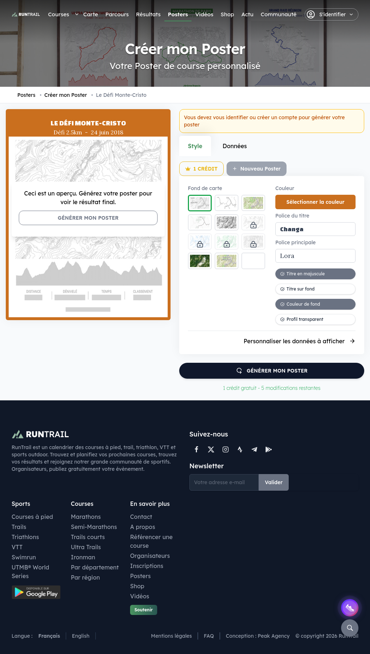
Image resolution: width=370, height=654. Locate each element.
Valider (274, 482)
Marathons (86, 516)
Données (235, 146)
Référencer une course (151, 541)
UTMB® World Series (30, 572)
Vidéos (204, 14)
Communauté (278, 14)
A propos (142, 526)
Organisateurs (150, 555)
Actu (247, 14)
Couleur (284, 188)
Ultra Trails (86, 547)
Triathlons (25, 537)
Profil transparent (301, 319)
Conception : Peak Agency (258, 636)
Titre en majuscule (302, 273)
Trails (19, 526)
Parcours (117, 14)
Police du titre (292, 215)
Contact (141, 516)
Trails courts (88, 537)
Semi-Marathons (94, 526)
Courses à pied (32, 516)
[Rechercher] (349, 628)
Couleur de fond (300, 304)
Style (195, 146)
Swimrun (24, 557)
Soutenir (143, 609)
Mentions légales (171, 636)
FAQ (209, 636)
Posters (178, 14)
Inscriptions (146, 565)
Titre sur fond (297, 289)
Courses (58, 14)
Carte (90, 14)
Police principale (295, 242)
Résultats (148, 14)
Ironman (83, 557)
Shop (227, 14)
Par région (85, 577)
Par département (95, 567)
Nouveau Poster (256, 168)
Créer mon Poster (63, 95)
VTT (17, 547)
